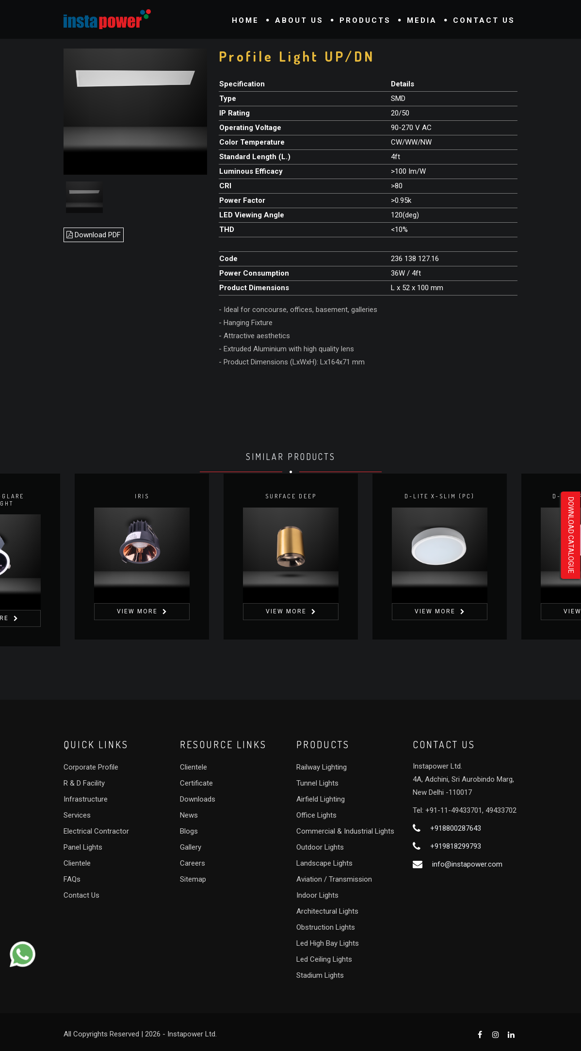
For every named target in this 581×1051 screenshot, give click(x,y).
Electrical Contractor (96, 831)
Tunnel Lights (317, 783)
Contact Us (484, 20)
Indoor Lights (317, 895)
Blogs (189, 831)
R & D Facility (84, 783)
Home (245, 20)
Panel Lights (83, 847)
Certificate (196, 783)
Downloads (197, 799)
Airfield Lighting (320, 799)
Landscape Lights (324, 863)
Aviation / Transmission (334, 879)
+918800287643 (455, 828)
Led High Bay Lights (327, 943)
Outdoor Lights (320, 847)
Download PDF (93, 234)
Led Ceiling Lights (324, 959)
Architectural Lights (327, 911)
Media (422, 20)
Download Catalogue (571, 535)
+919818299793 (455, 846)
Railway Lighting (321, 767)
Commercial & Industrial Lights (345, 831)
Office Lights (316, 815)
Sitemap (193, 879)
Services (77, 815)
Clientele (77, 863)
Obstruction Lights (325, 927)
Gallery (190, 847)
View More (137, 611)
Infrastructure (86, 799)
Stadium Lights (320, 975)
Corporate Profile (91, 767)
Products (365, 20)
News (189, 815)
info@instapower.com (467, 864)
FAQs (72, 879)
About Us (299, 20)
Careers (192, 863)
